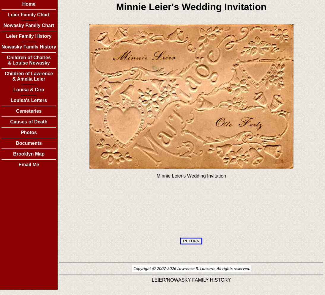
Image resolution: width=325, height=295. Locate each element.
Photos (29, 132)
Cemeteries (29, 111)
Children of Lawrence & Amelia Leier (29, 76)
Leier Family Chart (29, 14)
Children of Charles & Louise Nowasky (29, 60)
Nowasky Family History (28, 46)
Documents (29, 143)
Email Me (28, 164)
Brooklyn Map (29, 153)
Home (28, 4)
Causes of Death (28, 121)
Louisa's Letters (29, 100)
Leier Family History (29, 36)
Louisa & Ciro (28, 89)
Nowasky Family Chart (29, 25)
